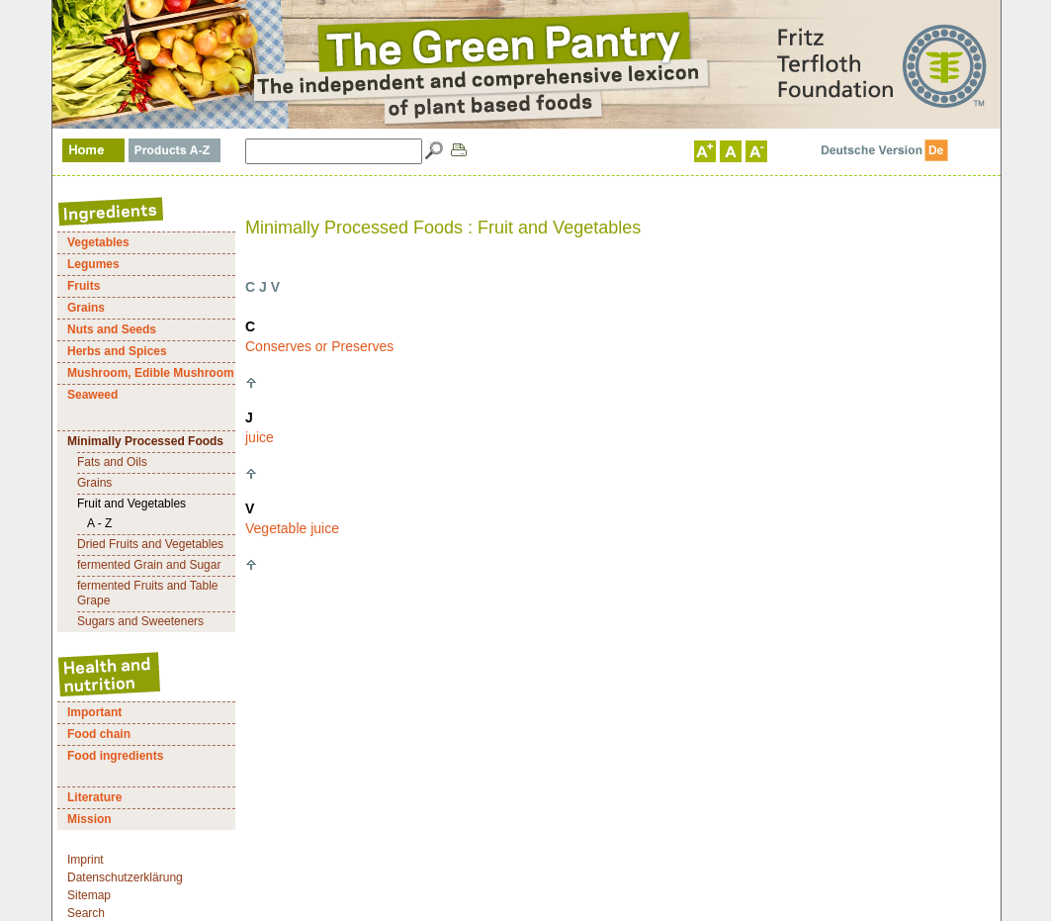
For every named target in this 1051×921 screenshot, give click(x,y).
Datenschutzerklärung (125, 877)
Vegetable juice (292, 528)
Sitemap (89, 895)
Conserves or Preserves (319, 346)
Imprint (85, 860)
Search (86, 913)
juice (259, 437)
